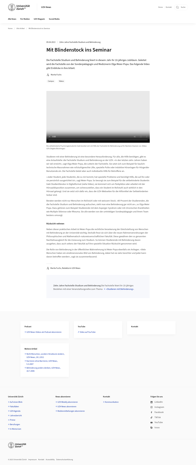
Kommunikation (112, 402)
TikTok (155, 417)
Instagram (157, 407)
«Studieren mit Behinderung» (120, 289)
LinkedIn (156, 402)
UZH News (46, 7)
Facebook (157, 412)
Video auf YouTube (88, 332)
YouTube (156, 422)
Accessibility (50, 459)
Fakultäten (14, 406)
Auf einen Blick (16, 402)
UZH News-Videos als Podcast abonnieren (44, 332)
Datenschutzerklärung (64, 459)
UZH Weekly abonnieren (68, 402)
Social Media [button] (54, 19)
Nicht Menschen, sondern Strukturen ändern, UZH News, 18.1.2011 (45, 356)
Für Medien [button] (25, 19)
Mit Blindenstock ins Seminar (39, 28)
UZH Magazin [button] (39, 19)
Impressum (32, 459)
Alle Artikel (20, 28)
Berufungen (15, 424)
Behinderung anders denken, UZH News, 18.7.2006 (43, 370)
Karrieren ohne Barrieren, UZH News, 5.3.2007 (42, 363)
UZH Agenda (15, 411)
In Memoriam (15, 429)
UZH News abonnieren (67, 406)
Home (160, 7)
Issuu (155, 427)
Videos (61, 81)
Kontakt (169, 7)
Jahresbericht (16, 415)
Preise (12, 420)
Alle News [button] (12, 19)
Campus (51, 81)
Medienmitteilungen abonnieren (71, 411)
